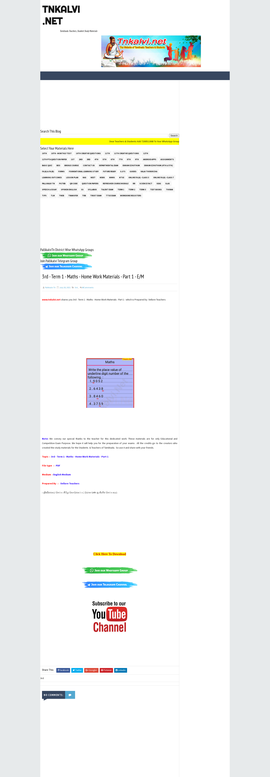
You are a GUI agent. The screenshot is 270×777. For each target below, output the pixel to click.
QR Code (98, 152)
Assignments (48, 134)
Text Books (58, 164)
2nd (80, 128)
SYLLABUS (126, 158)
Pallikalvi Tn (73, 152)
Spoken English (103, 158)
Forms (94, 140)
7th (121, 128)
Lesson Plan (93, 146)
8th (129, 128)
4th (96, 128)
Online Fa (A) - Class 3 (159, 146)
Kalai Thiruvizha (50, 146)
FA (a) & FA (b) (81, 140)
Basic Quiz (65, 134)
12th (145, 122)
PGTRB (87, 152)
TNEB (99, 164)
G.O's (155, 140)
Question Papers (115, 152)
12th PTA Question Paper (54, 128)
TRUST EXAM (134, 164)
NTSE (142, 146)
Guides (166, 140)
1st (73, 128)
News (123, 146)
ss (117, 158)
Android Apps (149, 128)
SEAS (61, 158)
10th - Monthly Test (61, 122)
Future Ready (142, 140)
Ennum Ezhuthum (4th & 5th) (56, 140)
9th (137, 128)
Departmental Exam (126, 134)
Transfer (111, 164)
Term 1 (155, 158)
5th (104, 128)
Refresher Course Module (140, 152)
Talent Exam (142, 158)
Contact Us (106, 134)
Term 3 (45, 164)
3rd (88, 128)
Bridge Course (89, 134)
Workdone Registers (52, 170)
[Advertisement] (106, 73)
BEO (76, 134)
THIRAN (72, 164)
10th (44, 122)
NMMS (133, 146)
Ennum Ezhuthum (149, 134)
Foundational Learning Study (117, 140)
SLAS (70, 158)
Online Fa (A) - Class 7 (52, 152)
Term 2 (166, 158)
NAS (105, 146)
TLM (91, 164)
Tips (82, 164)
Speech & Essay (84, 158)
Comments (88, 262)
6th (113, 128)
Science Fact (48, 158)
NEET (113, 146)
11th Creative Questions (126, 122)
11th (107, 122)
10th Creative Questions (88, 122)
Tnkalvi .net (61, 15)
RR (159, 152)
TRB (122, 164)
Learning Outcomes (73, 146)
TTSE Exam (149, 164)
